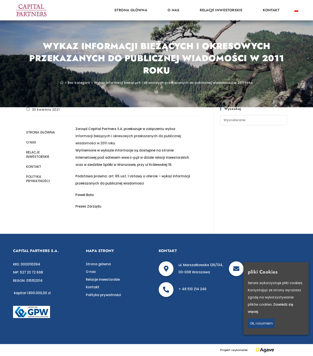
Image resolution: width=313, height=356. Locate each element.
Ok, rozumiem (261, 323)
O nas (173, 10)
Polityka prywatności (38, 178)
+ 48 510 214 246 (192, 289)
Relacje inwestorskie (221, 10)
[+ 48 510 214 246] (166, 289)
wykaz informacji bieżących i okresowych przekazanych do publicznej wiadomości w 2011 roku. (128, 136)
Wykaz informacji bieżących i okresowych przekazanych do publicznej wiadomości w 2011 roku (173, 83)
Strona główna (130, 10)
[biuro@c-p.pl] (236, 268)
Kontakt (271, 10)
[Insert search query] (253, 120)
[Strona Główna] (61, 83)
